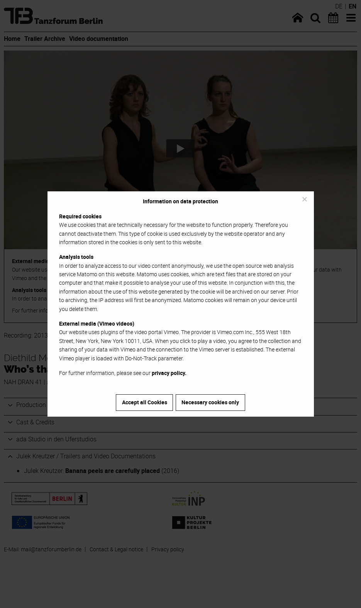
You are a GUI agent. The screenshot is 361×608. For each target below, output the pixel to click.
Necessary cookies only (210, 402)
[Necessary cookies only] (304, 199)
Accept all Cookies (144, 402)
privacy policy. (169, 373)
